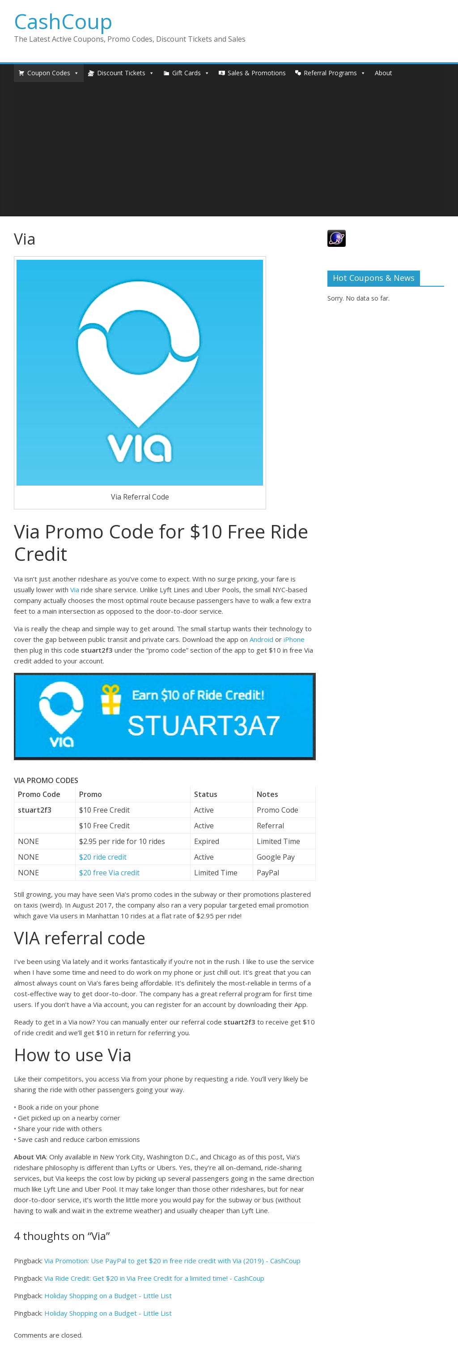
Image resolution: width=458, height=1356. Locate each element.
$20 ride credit (103, 857)
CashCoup (63, 21)
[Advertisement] (229, 149)
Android (261, 639)
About (383, 73)
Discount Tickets (121, 73)
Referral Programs (330, 73)
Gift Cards (186, 73)
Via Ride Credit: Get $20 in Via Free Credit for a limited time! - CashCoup (154, 1278)
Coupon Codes (48, 73)
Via (74, 589)
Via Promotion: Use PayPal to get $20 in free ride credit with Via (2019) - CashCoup (172, 1260)
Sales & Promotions (257, 73)
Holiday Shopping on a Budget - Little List (108, 1295)
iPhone (294, 639)
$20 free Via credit (109, 873)
